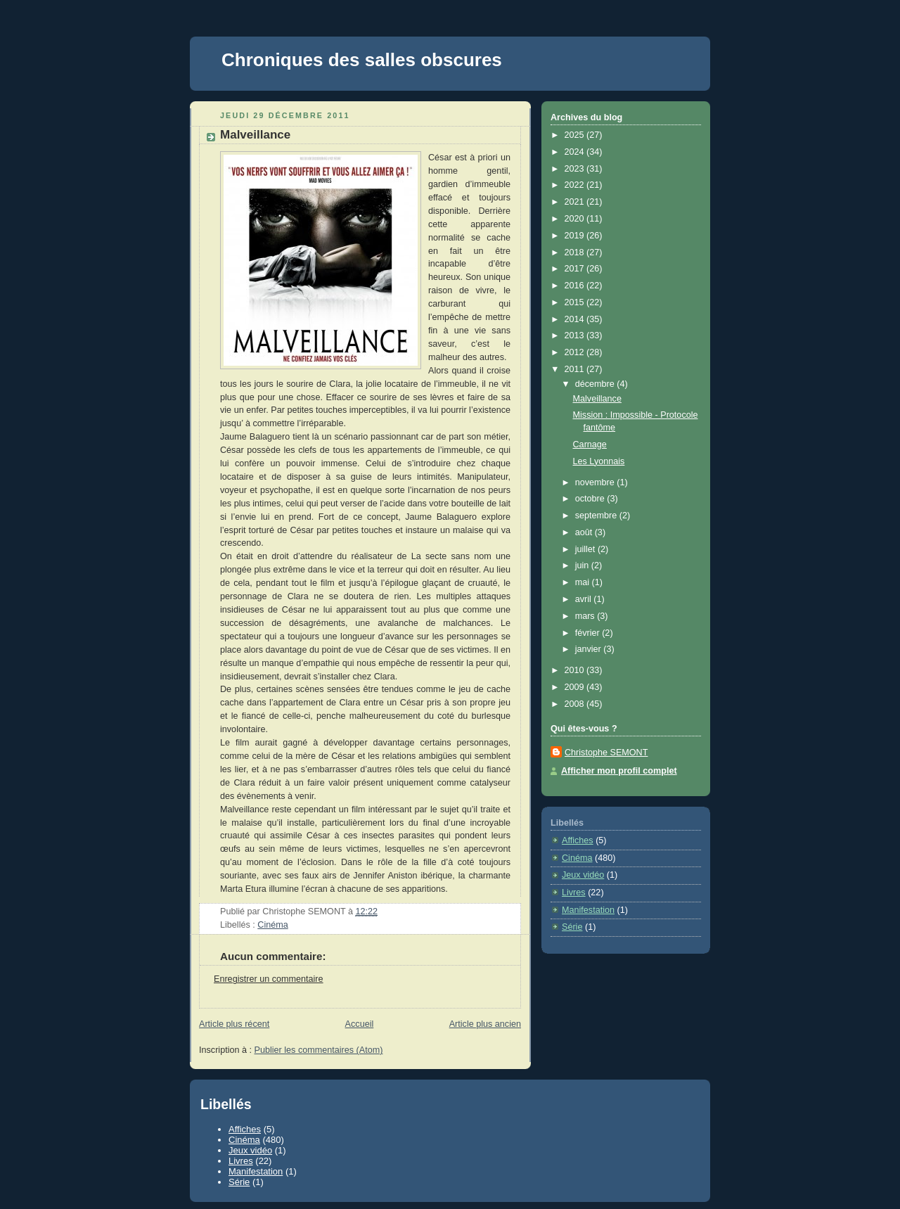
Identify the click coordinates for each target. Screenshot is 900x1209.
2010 (576, 670)
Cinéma (272, 925)
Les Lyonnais (599, 461)
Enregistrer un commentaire (268, 979)
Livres (574, 892)
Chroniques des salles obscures (361, 59)
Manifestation (588, 910)
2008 (576, 704)
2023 (576, 169)
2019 (576, 236)
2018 (576, 252)
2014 (576, 319)
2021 (576, 202)
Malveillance (255, 134)
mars (586, 616)
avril (584, 599)
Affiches (577, 840)
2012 (576, 352)
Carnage (590, 444)
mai (583, 582)
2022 (576, 185)
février (589, 633)
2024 (576, 152)
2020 (576, 219)
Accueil (359, 1024)
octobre (591, 499)
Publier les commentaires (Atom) (319, 1050)
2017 (576, 269)
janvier (589, 649)
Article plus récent (234, 1024)
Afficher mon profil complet (619, 771)
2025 (576, 135)
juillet (586, 549)
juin (583, 565)
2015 (576, 302)
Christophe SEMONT (606, 752)
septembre (597, 515)
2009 (576, 687)
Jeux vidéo (583, 875)
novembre (596, 482)
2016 (576, 285)
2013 (576, 335)
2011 (576, 369)
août (585, 532)
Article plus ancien (485, 1024)
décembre (596, 384)
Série (572, 927)
